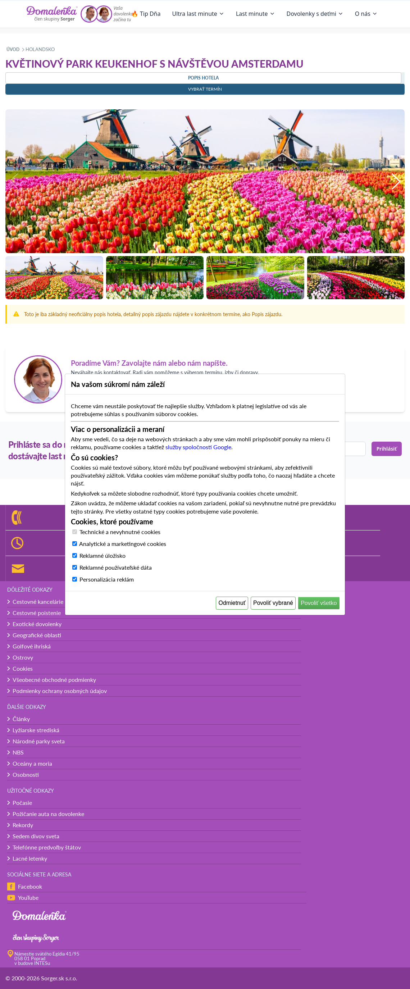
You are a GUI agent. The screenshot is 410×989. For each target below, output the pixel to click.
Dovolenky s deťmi (315, 14)
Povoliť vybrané (273, 603)
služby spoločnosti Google (198, 446)
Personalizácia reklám (106, 579)
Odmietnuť (232, 603)
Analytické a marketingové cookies (122, 543)
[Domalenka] (52, 14)
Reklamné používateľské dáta (115, 567)
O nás (366, 14)
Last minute (255, 14)
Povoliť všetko (319, 603)
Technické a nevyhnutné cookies (119, 531)
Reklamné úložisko (102, 555)
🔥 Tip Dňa (146, 14)
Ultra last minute (198, 14)
